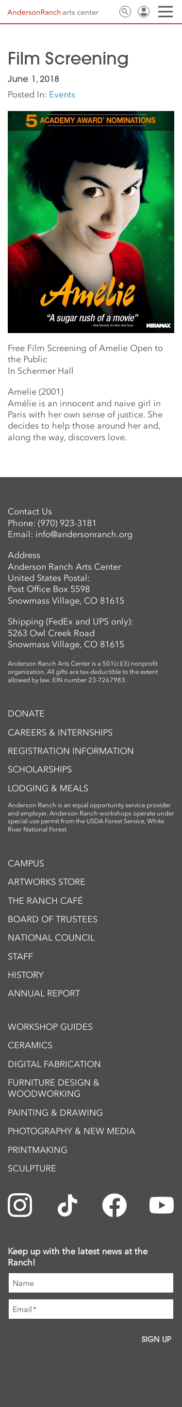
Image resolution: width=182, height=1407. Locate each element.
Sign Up (156, 1339)
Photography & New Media (71, 1131)
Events (62, 94)
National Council (51, 937)
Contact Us (107, 11)
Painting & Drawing (55, 1112)
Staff (20, 956)
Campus (26, 863)
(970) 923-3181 (67, 523)
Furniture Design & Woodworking (53, 1088)
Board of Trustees (53, 919)
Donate (26, 713)
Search (125, 11)
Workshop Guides (50, 1027)
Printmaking (37, 1150)
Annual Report (44, 993)
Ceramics (30, 1045)
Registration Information (71, 751)
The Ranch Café (45, 900)
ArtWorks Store (46, 882)
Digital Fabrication (54, 1064)
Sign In (143, 11)
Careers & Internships (60, 732)
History (26, 975)
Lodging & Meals (48, 788)
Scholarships (40, 769)
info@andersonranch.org (83, 534)
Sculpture (32, 1168)
